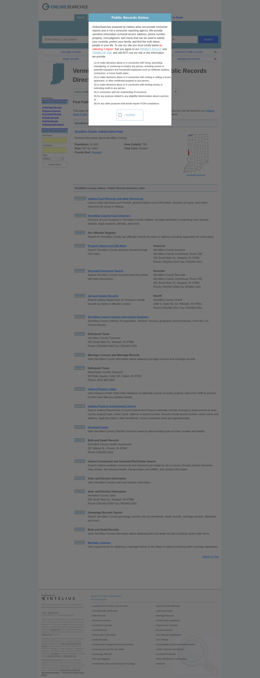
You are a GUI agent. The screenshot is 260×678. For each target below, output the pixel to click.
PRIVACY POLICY (151, 49)
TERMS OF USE (102, 52)
